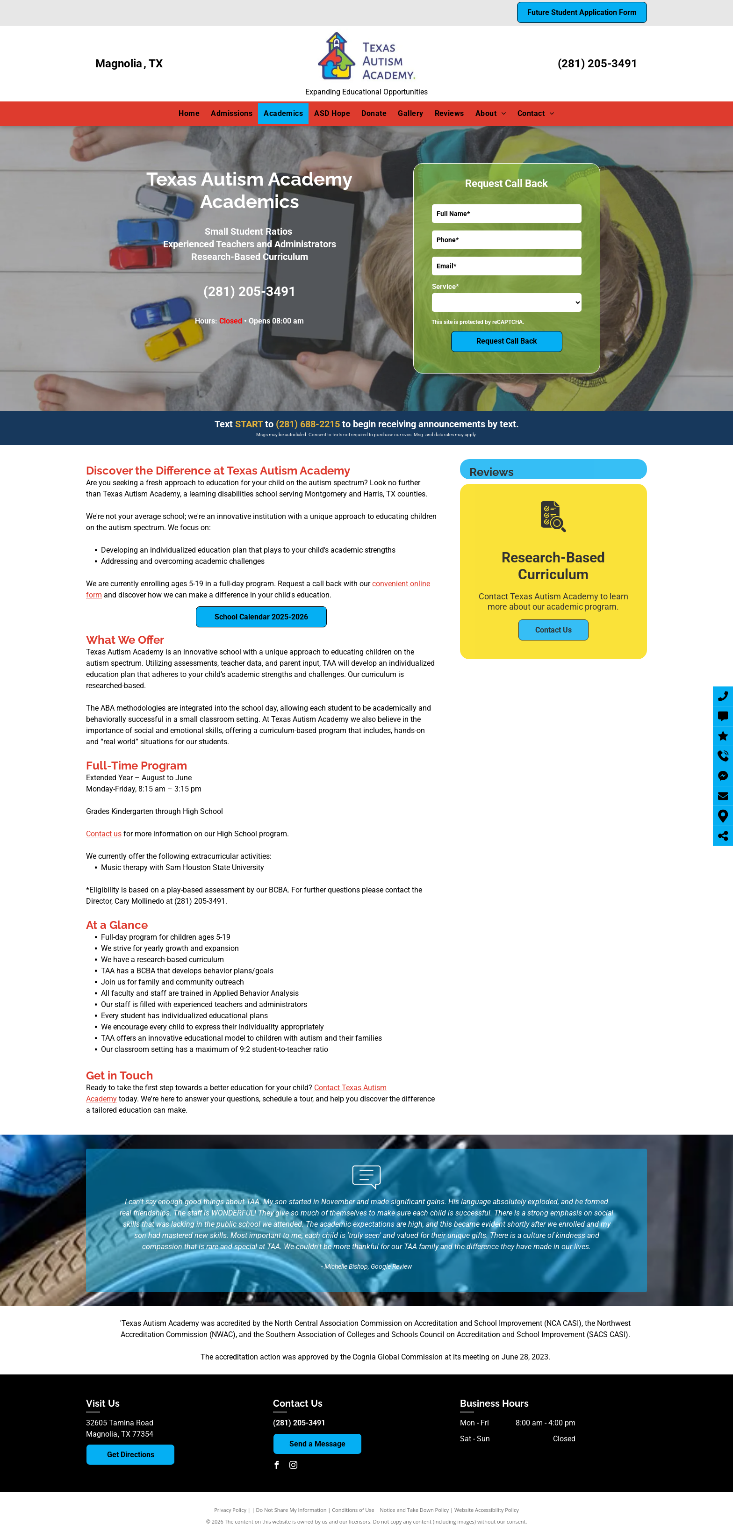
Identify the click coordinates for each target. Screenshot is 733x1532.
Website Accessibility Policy (486, 1509)
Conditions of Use (353, 1509)
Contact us (104, 833)
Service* (445, 286)
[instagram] (293, 1466)
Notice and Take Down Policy (414, 1509)
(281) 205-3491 (598, 63)
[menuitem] (189, 113)
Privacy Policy (230, 1509)
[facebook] (277, 1466)
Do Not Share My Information (291, 1509)
